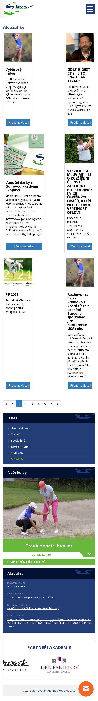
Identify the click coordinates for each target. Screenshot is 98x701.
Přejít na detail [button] (18, 122)
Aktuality (17, 459)
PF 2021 (12, 294)
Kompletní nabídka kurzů (26, 562)
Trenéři (16, 434)
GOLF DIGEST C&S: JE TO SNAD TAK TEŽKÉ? (78, 75)
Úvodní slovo (19, 428)
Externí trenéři (20, 446)
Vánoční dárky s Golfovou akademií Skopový (22, 186)
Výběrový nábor (14, 71)
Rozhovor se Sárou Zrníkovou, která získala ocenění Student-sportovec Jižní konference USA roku (78, 311)
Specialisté (18, 440)
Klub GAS (17, 453)
